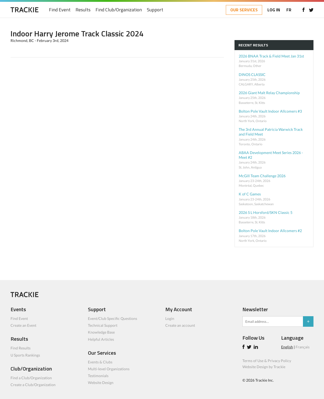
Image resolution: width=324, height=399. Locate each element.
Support (155, 10)
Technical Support (102, 325)
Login (169, 318)
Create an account (180, 325)
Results (83, 10)
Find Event (60, 10)
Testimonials (98, 375)
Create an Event (23, 325)
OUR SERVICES (244, 10)
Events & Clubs (100, 362)
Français (303, 347)
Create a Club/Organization (33, 384)
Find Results (21, 348)
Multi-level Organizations (108, 369)
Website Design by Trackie (263, 366)
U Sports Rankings (25, 355)
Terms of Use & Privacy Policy (266, 360)
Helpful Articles (101, 339)
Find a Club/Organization (31, 378)
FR (288, 10)
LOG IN (273, 10)
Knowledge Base (101, 332)
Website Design (100, 382)
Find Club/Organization (119, 10)
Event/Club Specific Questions (112, 318)
